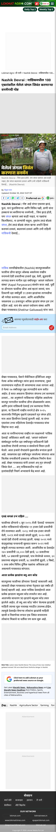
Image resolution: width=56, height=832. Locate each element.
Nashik (13, 705)
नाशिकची (6, 233)
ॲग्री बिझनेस (20, 805)
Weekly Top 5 (46, 9)
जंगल (8, 216)
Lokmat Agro (7, 72)
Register (51, 328)
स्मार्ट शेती (7, 800)
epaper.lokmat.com (40, 820)
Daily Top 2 (30, 9)
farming (44, 705)
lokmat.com (15, 815)
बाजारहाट (19, 800)
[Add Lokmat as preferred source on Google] (35, 198)
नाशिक (4, 268)
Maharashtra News (35, 687)
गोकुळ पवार (8, 190)
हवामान (30, 800)
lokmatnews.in (40, 815)
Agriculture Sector (28, 705)
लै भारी (18, 72)
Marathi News (19, 687)
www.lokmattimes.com (15, 820)
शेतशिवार (7, 805)
